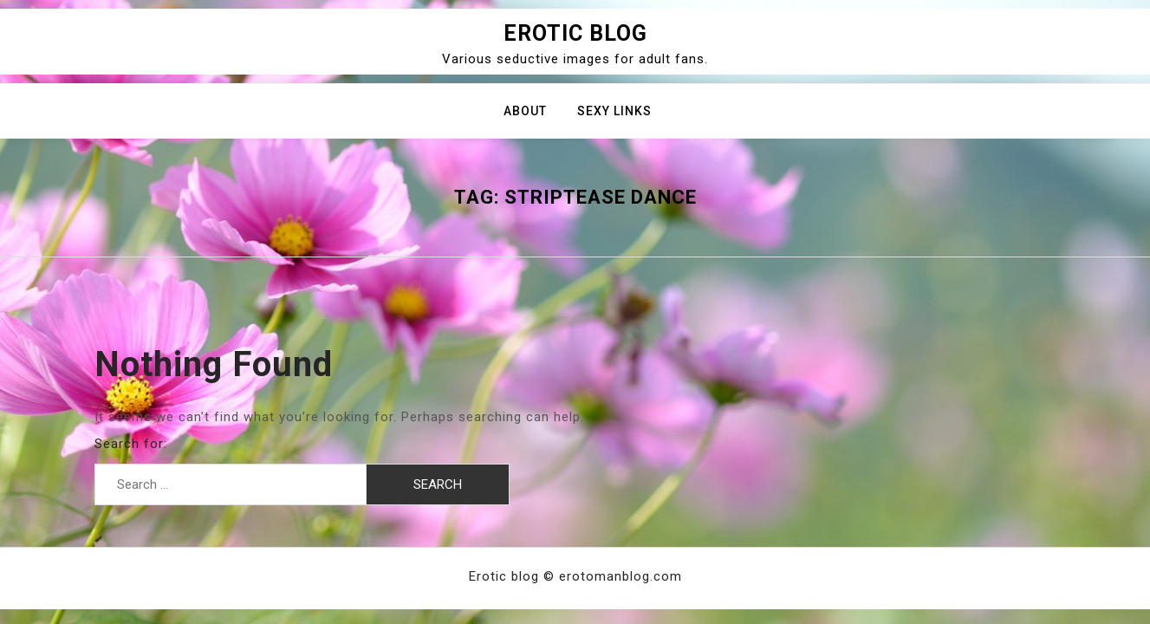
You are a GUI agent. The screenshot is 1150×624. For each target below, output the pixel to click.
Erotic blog (575, 33)
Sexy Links (614, 111)
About (525, 111)
